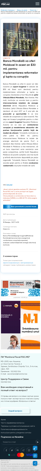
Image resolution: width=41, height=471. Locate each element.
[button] (33, 448)
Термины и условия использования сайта (18, 426)
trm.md (9, 185)
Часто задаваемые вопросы (12, 423)
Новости (33, 10)
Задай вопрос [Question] (15, 411)
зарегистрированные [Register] (11, 263)
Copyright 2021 (5, 462)
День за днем (22, 10)
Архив (3, 419)
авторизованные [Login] (27, 263)
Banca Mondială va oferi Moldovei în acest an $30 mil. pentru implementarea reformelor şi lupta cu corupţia (20, 12)
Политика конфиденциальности (14, 429)
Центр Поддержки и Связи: (15, 379)
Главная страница (8, 10)
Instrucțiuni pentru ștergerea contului (16, 433)
